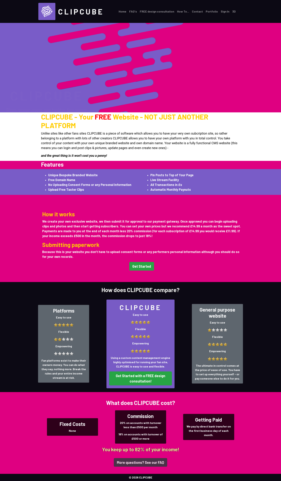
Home (122, 11)
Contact (197, 11)
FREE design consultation (157, 11)
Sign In (225, 11)
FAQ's (133, 11)
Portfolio (212, 11)
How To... (183, 11)
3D (234, 11)
